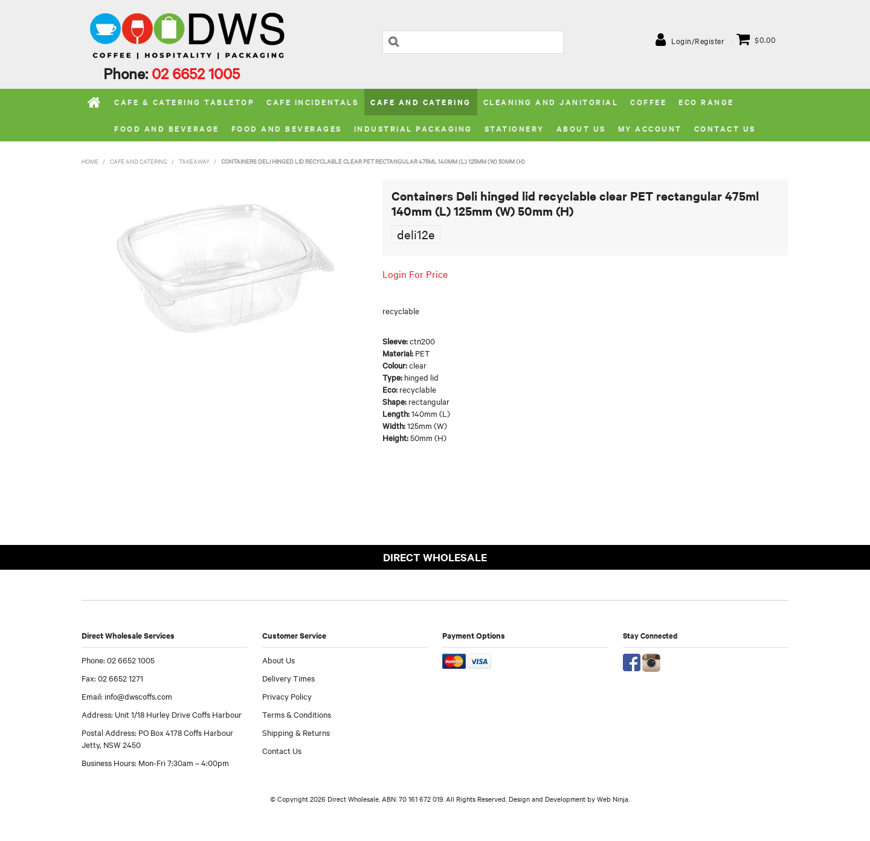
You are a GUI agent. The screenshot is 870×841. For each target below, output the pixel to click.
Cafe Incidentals (312, 102)
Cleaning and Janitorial (551, 102)
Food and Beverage (166, 128)
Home (95, 102)
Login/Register (697, 40)
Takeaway (194, 161)
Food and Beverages (286, 128)
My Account (650, 128)
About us (581, 128)
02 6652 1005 (196, 73)
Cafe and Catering (420, 102)
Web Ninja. (613, 799)
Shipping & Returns (296, 732)
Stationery (514, 128)
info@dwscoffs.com (138, 696)
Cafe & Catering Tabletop (184, 102)
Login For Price (415, 273)
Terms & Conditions (296, 714)
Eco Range (706, 102)
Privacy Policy (287, 696)
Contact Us (725, 128)
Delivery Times (288, 677)
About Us (278, 659)
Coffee (648, 102)
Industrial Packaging (413, 128)
